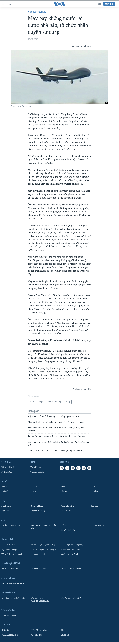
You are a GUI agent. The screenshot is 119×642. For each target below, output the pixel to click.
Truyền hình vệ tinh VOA (12, 525)
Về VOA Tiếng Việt (9, 568)
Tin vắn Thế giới (68, 530)
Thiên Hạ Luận (67, 510)
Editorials (65, 635)
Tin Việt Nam (36, 467)
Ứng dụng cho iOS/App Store (13, 598)
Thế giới (5, 491)
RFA (63, 630)
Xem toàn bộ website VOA (12, 583)
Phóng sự (65, 525)
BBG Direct (6, 630)
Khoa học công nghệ (37, 11)
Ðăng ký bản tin (8, 467)
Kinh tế (64, 486)
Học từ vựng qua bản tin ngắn (43, 549)
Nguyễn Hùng (37, 506)
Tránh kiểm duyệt (8, 615)
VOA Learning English (70, 554)
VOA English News (9, 635)
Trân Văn (94, 506)
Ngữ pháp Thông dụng (11, 549)
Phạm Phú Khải (67, 506)
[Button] (77, 46)
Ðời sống (64, 491)
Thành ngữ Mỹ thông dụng (72, 544)
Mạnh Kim (6, 506)
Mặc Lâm (5, 510)
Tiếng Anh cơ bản (9, 544)
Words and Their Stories (71, 549)
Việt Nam (5, 486)
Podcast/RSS (6, 472)
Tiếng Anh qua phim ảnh (11, 554)
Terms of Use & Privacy (71, 568)
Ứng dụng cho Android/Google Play (40, 599)
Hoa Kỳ (34, 491)
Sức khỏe (94, 491)
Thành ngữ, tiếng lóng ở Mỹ (43, 544)
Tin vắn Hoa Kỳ (97, 525)
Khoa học (94, 486)
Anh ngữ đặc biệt (38, 554)
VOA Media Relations (40, 630)
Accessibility (36, 635)
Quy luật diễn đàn (38, 568)
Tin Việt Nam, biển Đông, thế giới (43, 527)
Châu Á (34, 486)
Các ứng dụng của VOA (71, 598)
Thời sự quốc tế (37, 472)
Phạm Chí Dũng (38, 510)
